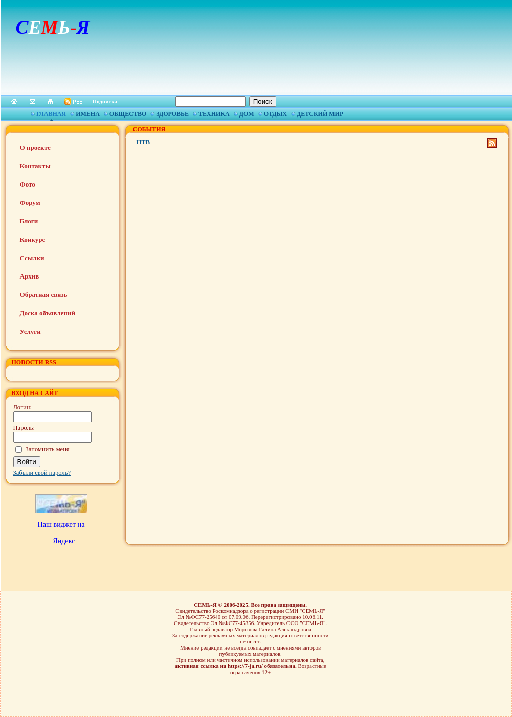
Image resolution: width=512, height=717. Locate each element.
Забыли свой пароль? (42, 472)
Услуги (30, 331)
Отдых (275, 114)
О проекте (35, 147)
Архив (29, 276)
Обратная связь (44, 294)
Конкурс (33, 239)
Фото (27, 184)
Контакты (35, 166)
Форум (30, 202)
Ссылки (32, 258)
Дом (246, 114)
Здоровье (172, 114)
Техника (214, 114)
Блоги (29, 221)
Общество (127, 114)
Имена (88, 114)
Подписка (105, 101)
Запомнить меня (48, 449)
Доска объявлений (47, 313)
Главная (51, 114)
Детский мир (320, 114)
